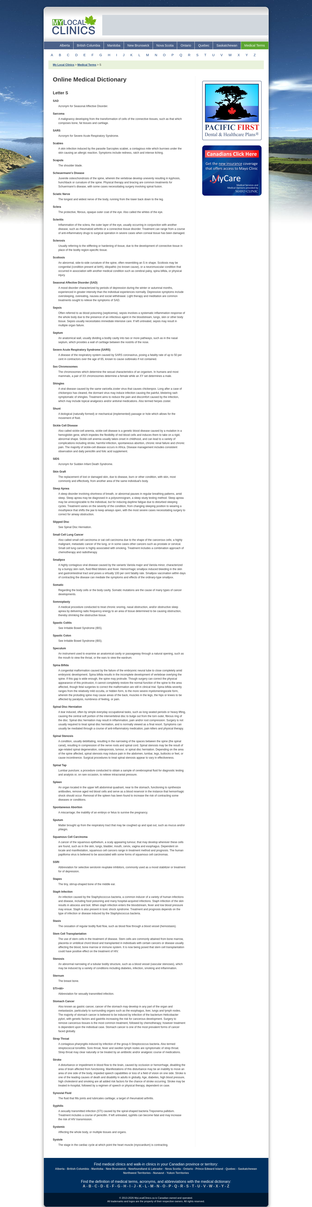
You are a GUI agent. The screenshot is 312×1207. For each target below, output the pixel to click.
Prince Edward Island (209, 1168)
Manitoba (114, 45)
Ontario (186, 45)
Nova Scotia (164, 45)
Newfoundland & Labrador (145, 1168)
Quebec (203, 45)
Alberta (65, 45)
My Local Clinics (63, 64)
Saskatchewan (226, 45)
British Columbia (88, 45)
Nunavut (158, 1173)
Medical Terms (254, 45)
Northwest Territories (137, 1173)
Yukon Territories (178, 1173)
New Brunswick (138, 45)
